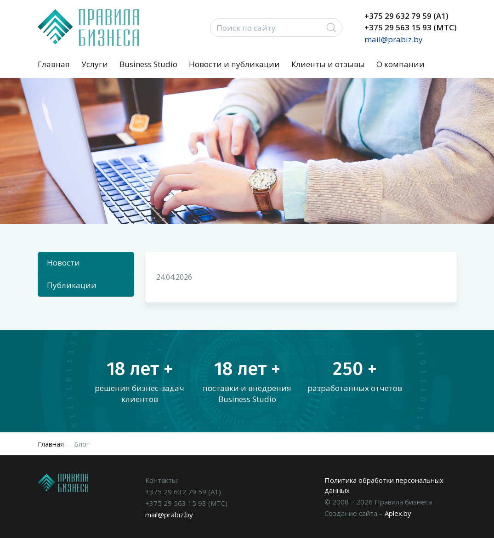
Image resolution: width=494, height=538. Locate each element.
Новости (63, 262)
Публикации (72, 285)
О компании (400, 64)
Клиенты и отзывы (328, 64)
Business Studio (148, 64)
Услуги (94, 64)
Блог (81, 443)
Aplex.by (398, 513)
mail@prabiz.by (393, 39)
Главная (54, 64)
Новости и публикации (234, 64)
